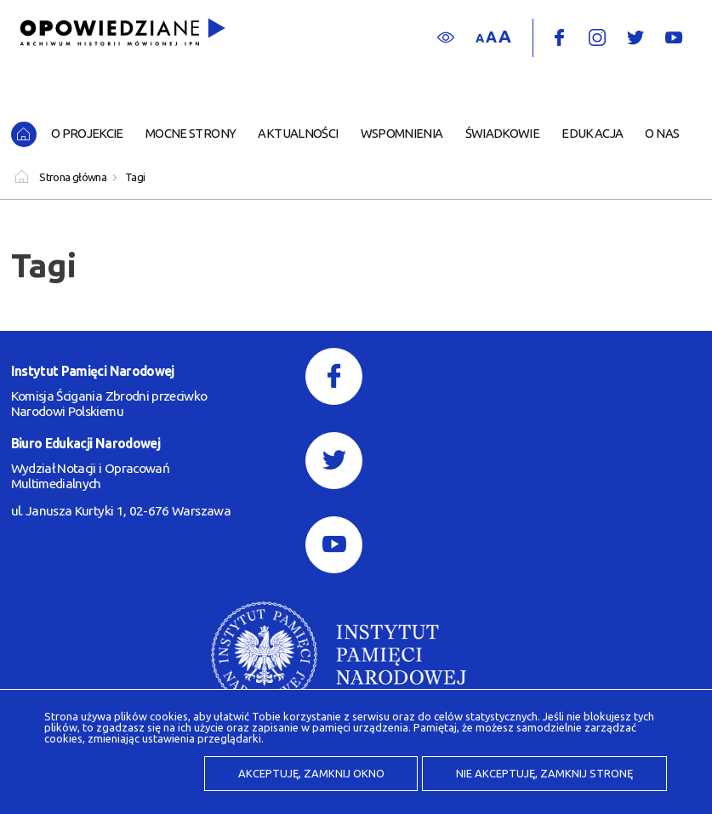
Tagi (135, 177)
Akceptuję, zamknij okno (311, 773)
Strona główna (72, 177)
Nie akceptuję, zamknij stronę (544, 773)
